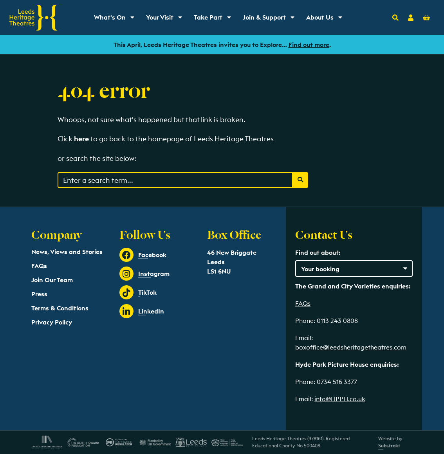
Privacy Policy (51, 322)
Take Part (215, 19)
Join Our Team (52, 280)
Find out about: (318, 252)
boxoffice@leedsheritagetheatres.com (350, 347)
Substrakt (389, 446)
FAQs (39, 266)
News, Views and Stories (67, 252)
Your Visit (167, 19)
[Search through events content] (175, 180)
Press (39, 294)
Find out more (309, 45)
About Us (327, 19)
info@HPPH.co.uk (339, 399)
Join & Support (270, 19)
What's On (117, 19)
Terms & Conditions (59, 308)
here (81, 138)
